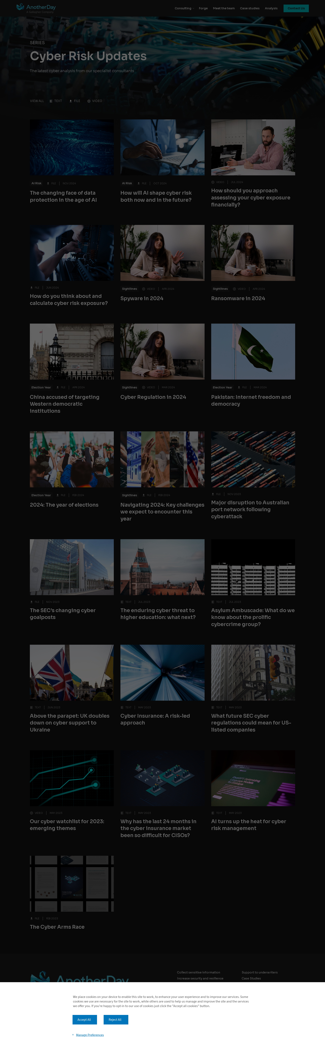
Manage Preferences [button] (90, 1035)
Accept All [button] (84, 1019)
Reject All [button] (115, 1019)
